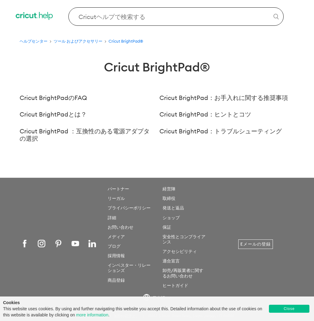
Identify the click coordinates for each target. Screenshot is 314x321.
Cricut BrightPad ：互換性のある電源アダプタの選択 (85, 135)
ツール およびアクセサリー (78, 41)
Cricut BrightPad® (126, 41)
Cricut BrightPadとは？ (53, 114)
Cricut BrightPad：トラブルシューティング (220, 131)
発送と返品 (173, 208)
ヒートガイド (175, 285)
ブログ (114, 246)
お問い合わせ (120, 227)
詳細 (112, 217)
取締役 (169, 198)
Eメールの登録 (255, 244)
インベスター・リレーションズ (129, 267)
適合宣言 (171, 261)
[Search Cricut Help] (176, 16)
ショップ (171, 217)
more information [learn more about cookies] (92, 314)
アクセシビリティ (180, 251)
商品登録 (116, 280)
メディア (116, 236)
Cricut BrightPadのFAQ (53, 97)
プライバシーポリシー (129, 208)
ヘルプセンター (34, 41)
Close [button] (289, 309)
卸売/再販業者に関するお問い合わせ (183, 273)
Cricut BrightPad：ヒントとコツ (205, 114)
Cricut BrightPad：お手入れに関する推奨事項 (223, 97)
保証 (167, 227)
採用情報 (116, 255)
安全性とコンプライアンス (184, 239)
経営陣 (169, 189)
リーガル (116, 198)
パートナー (118, 189)
